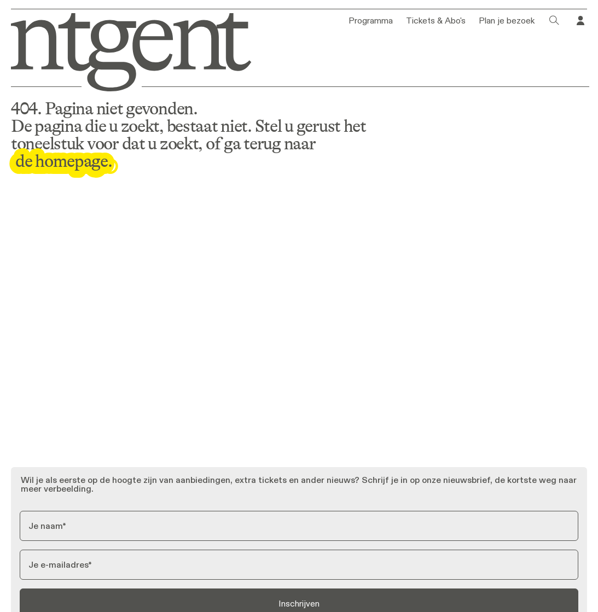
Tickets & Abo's (436, 20)
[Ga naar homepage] (125, 50)
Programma (371, 20)
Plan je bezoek (507, 20)
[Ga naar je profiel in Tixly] (580, 20)
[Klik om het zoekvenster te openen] (554, 20)
